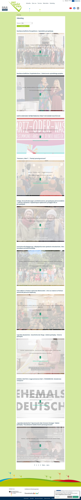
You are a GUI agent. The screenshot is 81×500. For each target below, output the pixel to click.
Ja (40, 51)
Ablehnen (70, 496)
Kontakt (32, 498)
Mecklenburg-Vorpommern (48, 492)
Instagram (78, 8)
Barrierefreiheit (39, 498)
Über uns (34, 3)
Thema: (19, 23)
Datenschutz (47, 498)
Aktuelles (28, 3)
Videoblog (52, 3)
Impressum (54, 498)
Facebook (74, 8)
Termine (40, 3)
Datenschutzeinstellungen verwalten (40, 55)
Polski (70, 0)
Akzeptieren (75, 496)
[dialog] (67, 495)
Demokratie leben (32, 491)
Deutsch (66, 0)
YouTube (71, 8)
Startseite (26, 498)
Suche (63, 1)
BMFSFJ (15, 492)
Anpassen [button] (57, 496)
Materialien (46, 3)
